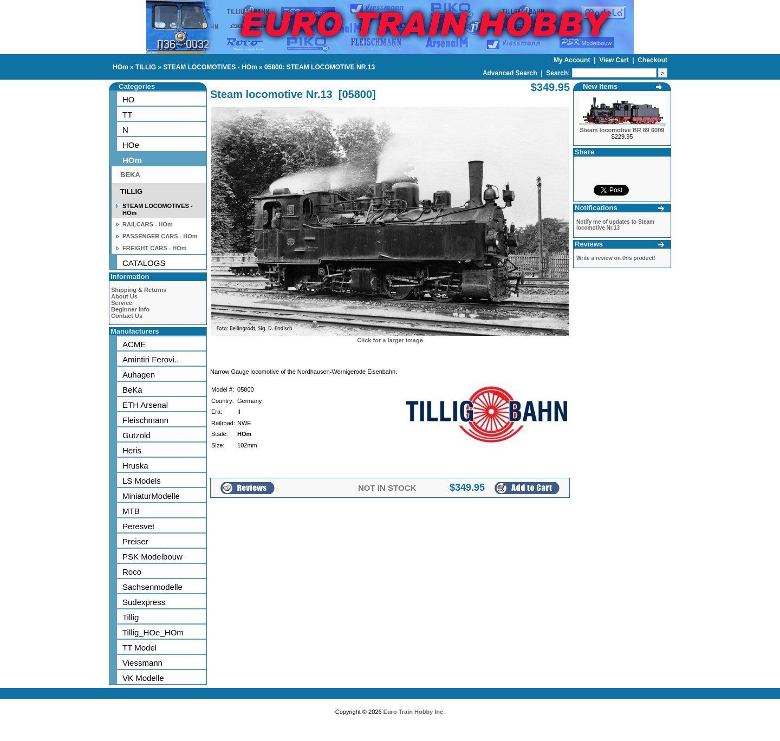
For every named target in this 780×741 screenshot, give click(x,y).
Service (121, 303)
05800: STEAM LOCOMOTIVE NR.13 (319, 67)
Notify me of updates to (615, 225)
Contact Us (126, 316)
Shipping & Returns (139, 290)
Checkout (652, 60)
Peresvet (138, 526)
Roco (131, 571)
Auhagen (138, 374)
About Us (124, 296)
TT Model (139, 647)
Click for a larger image (390, 340)
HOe (130, 145)
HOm (120, 67)
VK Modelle (143, 677)
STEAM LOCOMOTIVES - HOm (210, 67)
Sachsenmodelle (152, 587)
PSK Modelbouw (152, 556)
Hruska (135, 465)
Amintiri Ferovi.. (150, 359)
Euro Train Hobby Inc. (414, 711)
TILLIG (145, 67)
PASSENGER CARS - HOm (160, 236)
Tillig (130, 617)
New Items (600, 86)
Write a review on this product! (615, 258)
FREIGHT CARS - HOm (154, 248)
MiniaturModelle (151, 495)
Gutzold (136, 435)
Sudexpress (143, 602)
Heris (131, 450)
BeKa (132, 389)
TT (127, 114)
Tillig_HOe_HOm (153, 632)
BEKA (130, 175)
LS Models (141, 480)
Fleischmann (145, 420)
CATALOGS (143, 263)
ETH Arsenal (145, 405)
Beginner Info (130, 309)
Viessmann (142, 662)
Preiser (135, 541)
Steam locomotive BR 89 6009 (622, 130)
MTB (131, 511)
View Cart (614, 60)
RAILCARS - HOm (147, 224)
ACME (134, 344)
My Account (573, 60)
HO (128, 99)
